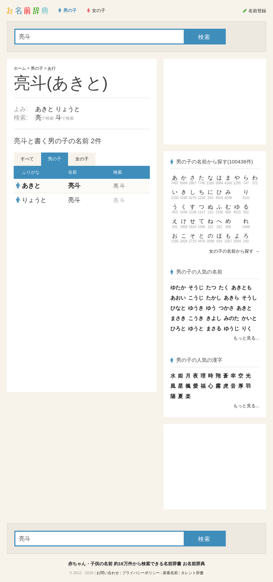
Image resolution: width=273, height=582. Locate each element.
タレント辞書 (192, 573)
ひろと (178, 328)
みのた (231, 318)
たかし (213, 298)
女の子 (82, 158)
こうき (196, 318)
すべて (27, 158)
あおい (178, 298)
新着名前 (170, 573)
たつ (211, 287)
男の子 (37, 68)
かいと (249, 318)
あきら (231, 298)
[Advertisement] (81, 257)
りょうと (67, 109)
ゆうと (196, 328)
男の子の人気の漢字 (196, 360)
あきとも (241, 287)
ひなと (178, 308)
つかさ (226, 308)
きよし (213, 318)
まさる (213, 328)
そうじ (196, 287)
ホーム (20, 68)
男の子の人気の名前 (196, 272)
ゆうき (196, 308)
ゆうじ (231, 328)
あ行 (52, 68)
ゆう (211, 308)
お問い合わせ (107, 573)
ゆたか (178, 287)
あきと (44, 109)
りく (247, 328)
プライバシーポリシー (141, 573)
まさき (178, 318)
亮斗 (74, 185)
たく (224, 287)
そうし (249, 298)
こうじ (196, 298)
